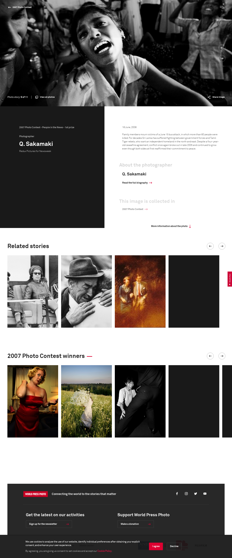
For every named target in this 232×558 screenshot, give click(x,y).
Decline (174, 546)
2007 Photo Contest (22, 7)
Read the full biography (135, 183)
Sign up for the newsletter (43, 524)
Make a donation (130, 524)
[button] (210, 246)
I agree (156, 546)
